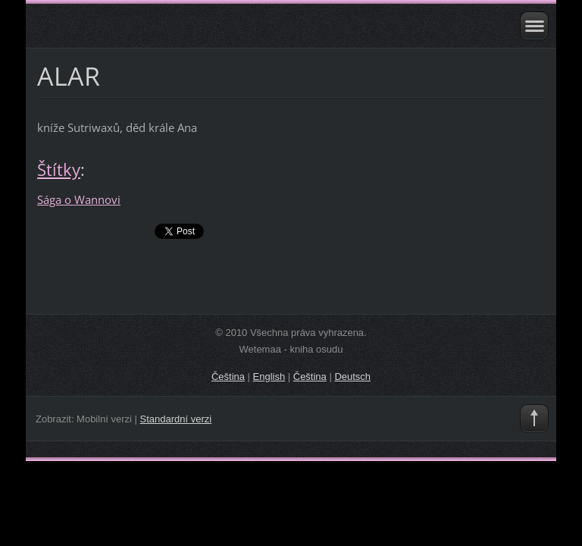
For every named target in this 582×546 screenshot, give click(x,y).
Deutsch (352, 376)
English (269, 376)
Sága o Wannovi (78, 199)
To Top (534, 418)
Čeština (228, 376)
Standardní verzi (176, 419)
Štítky (58, 169)
